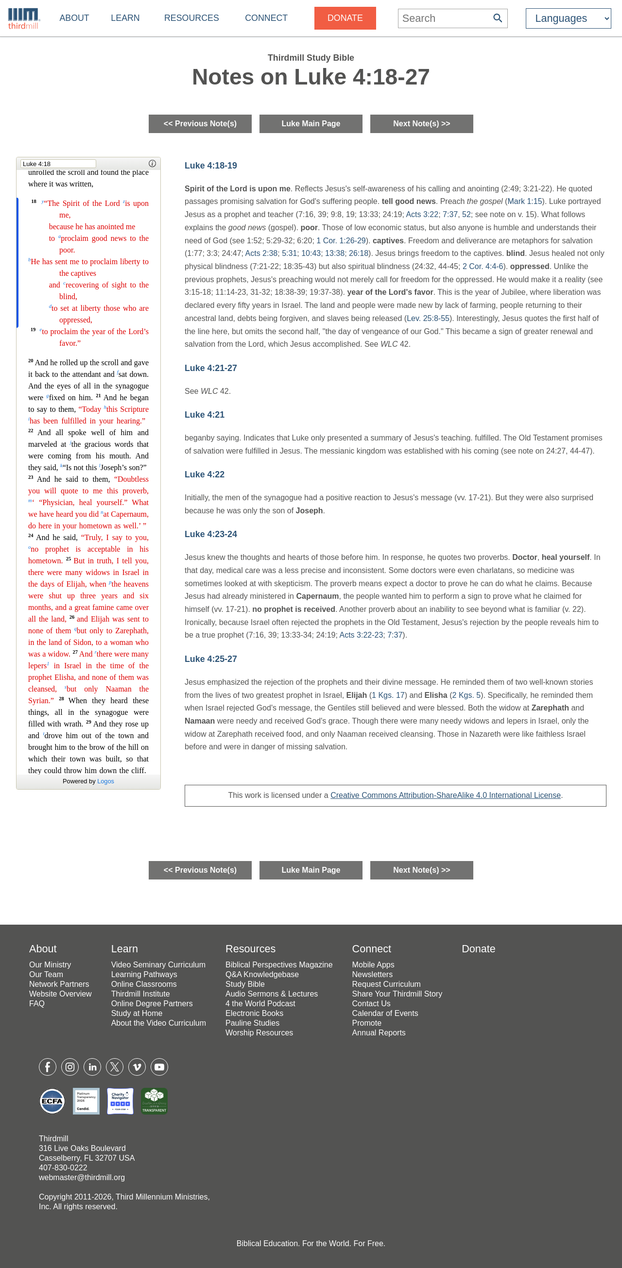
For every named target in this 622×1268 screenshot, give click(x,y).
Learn (125, 18)
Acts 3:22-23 (361, 635)
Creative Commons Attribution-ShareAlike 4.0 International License (445, 795)
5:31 (289, 253)
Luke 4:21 (205, 415)
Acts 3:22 (422, 214)
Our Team (46, 974)
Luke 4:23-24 (211, 534)
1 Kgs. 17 (388, 695)
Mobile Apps (373, 965)
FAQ (37, 1003)
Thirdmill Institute (140, 994)
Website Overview (60, 994)
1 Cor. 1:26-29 (340, 241)
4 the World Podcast (260, 1003)
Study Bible (245, 984)
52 (466, 214)
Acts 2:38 (261, 253)
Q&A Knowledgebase (262, 974)
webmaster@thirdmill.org (82, 1177)
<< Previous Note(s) (200, 123)
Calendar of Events (385, 1013)
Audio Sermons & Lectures (271, 994)
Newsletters (372, 974)
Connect (266, 18)
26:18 (358, 253)
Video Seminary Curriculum (158, 965)
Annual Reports (379, 1033)
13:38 (335, 253)
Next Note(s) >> (421, 123)
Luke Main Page (311, 123)
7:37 (450, 214)
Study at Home (137, 1013)
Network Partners (59, 984)
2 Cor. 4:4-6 (483, 266)
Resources (191, 18)
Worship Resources (259, 1033)
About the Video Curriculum (158, 1023)
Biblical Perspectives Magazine (279, 965)
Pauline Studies (252, 1023)
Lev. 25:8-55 (428, 318)
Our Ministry (50, 965)
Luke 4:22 (205, 474)
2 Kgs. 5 (466, 695)
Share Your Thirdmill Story (397, 994)
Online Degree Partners (152, 1003)
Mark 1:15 (524, 201)
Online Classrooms (144, 984)
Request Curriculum (386, 984)
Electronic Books (254, 1013)
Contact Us (371, 1003)
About (74, 18)
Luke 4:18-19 (211, 165)
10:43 (311, 253)
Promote (366, 1023)
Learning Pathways (144, 974)
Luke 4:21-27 (211, 368)
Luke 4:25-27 (211, 659)
